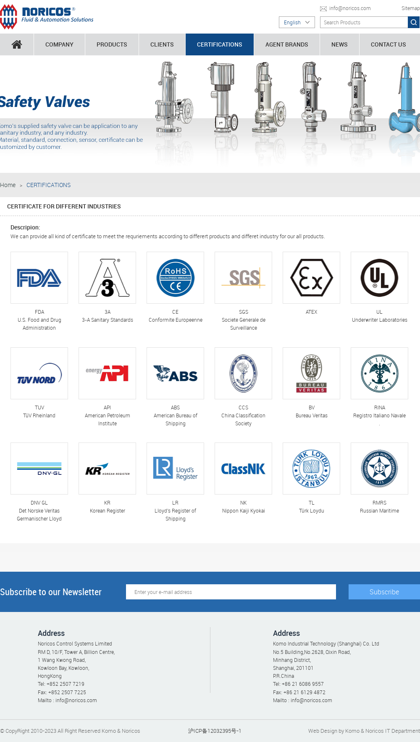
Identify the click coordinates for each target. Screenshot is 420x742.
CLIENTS (162, 44)
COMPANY (59, 44)
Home (8, 185)
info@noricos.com (350, 8)
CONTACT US (388, 44)
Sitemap (411, 8)
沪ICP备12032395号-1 (215, 730)
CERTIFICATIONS (219, 44)
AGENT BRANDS (286, 44)
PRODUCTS (112, 44)
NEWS (339, 44)
